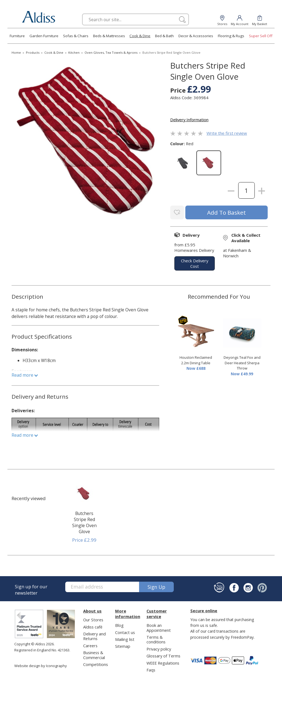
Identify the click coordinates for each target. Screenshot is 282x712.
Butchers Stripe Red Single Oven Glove (84, 521)
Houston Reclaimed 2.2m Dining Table (196, 359)
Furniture (17, 35)
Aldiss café (92, 626)
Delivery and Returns (94, 635)
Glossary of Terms (163, 655)
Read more (25, 374)
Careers (90, 644)
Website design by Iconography (40, 664)
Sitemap (122, 645)
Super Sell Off (260, 35)
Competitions (95, 663)
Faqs (151, 669)
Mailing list (124, 638)
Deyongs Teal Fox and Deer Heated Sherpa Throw (242, 362)
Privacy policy (159, 648)
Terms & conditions (156, 638)
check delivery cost (194, 262)
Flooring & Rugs (231, 35)
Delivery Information (189, 119)
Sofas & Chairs (75, 35)
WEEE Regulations (163, 662)
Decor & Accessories (195, 35)
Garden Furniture (43, 35)
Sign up (156, 585)
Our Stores (93, 618)
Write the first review (227, 133)
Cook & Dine (139, 35)
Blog (119, 624)
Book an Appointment (159, 626)
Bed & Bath (164, 35)
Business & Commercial (94, 654)
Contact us (125, 631)
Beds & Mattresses (109, 35)
